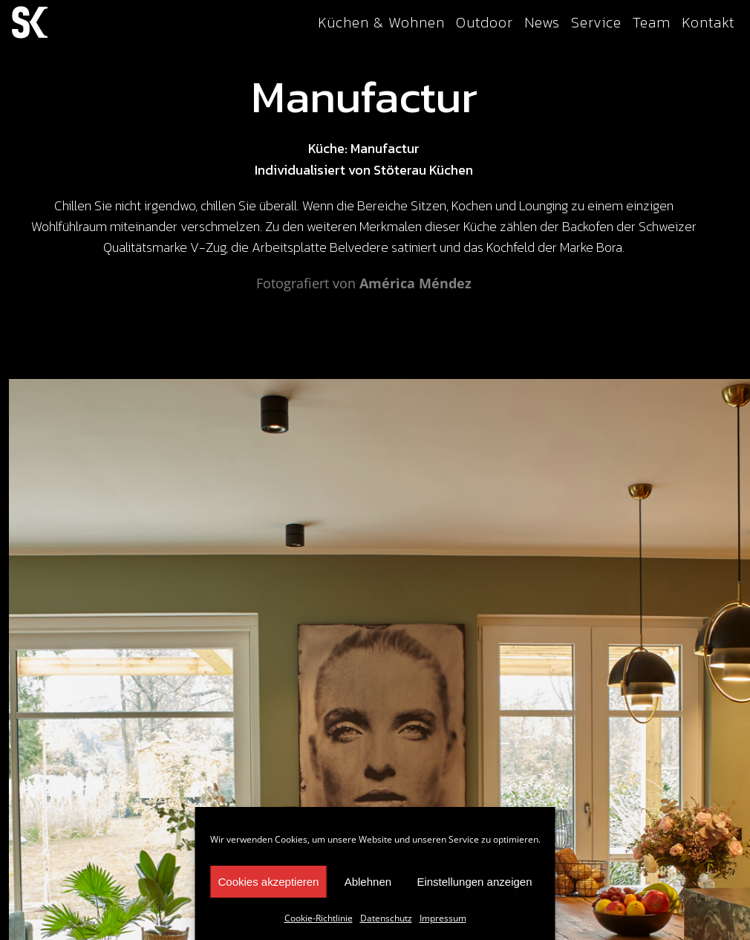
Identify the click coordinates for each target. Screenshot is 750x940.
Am (370, 283)
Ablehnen (368, 881)
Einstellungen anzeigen (474, 881)
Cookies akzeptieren (268, 881)
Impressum (443, 918)
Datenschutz (386, 918)
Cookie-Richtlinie (318, 918)
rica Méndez (431, 283)
